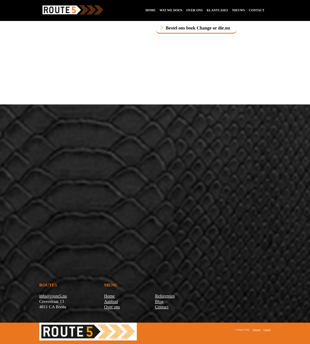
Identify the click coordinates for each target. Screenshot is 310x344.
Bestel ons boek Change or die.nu (198, 28)
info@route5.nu (53, 295)
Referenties (165, 295)
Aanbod (111, 301)
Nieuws (238, 10)
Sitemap (256, 329)
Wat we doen (171, 10)
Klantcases (217, 10)
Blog (159, 301)
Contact (161, 306)
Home (151, 10)
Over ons (194, 10)
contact (257, 10)
